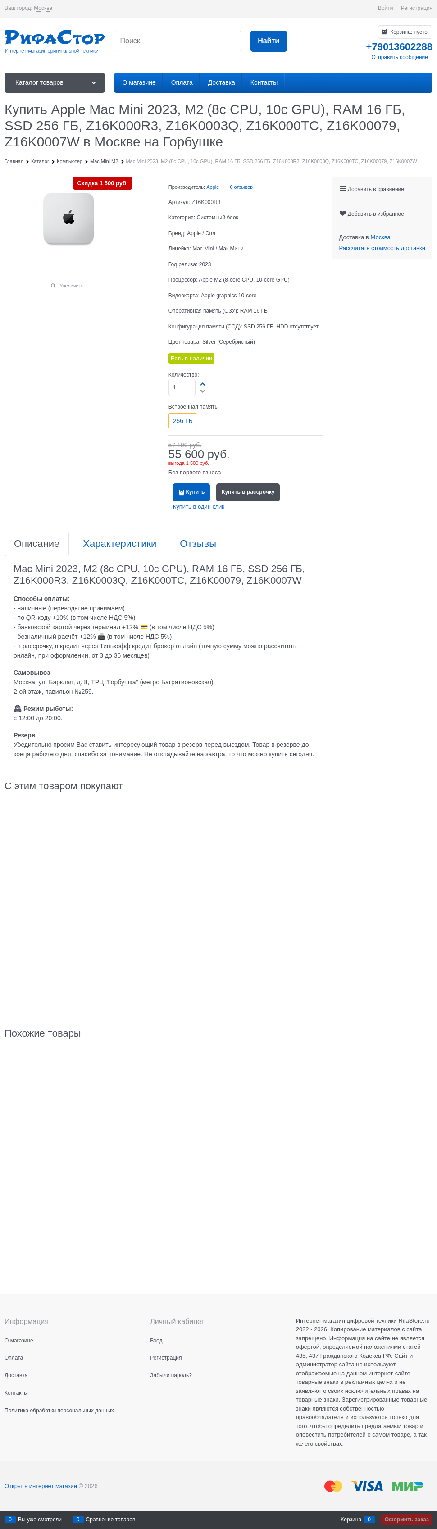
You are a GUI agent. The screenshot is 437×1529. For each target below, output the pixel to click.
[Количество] (182, 387)
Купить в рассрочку (248, 492)
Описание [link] (36, 544)
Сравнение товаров (111, 1519)
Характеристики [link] (119, 544)
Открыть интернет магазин (41, 1486)
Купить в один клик (198, 506)
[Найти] (268, 41)
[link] (43, 8)
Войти (385, 8)
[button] (203, 383)
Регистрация (416, 8)
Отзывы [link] (198, 544)
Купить (195, 492)
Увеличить (71, 285)
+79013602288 (399, 46)
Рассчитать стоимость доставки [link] (382, 248)
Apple (212, 187)
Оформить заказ (407, 1519)
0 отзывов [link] (241, 187)
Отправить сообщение (399, 57)
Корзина (351, 1519)
